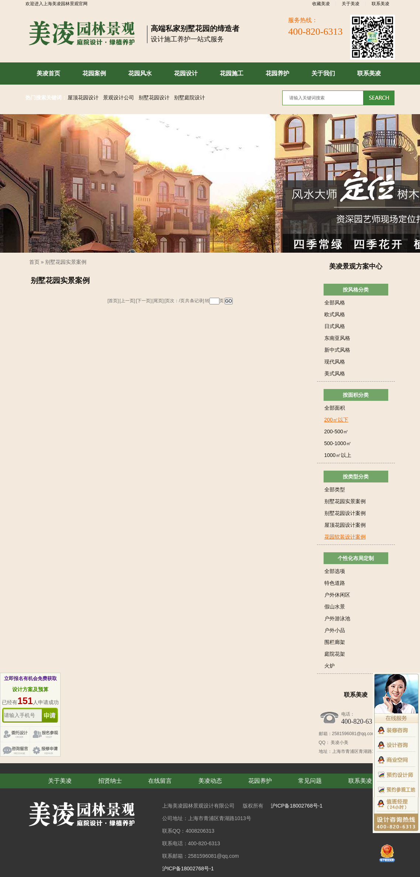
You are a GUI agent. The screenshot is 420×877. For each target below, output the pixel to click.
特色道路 (334, 583)
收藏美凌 (321, 3)
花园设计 (186, 73)
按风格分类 (356, 290)
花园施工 (231, 73)
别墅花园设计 (154, 97)
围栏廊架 (334, 642)
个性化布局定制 (356, 558)
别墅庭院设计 (189, 97)
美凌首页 (48, 73)
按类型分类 (356, 477)
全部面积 (334, 408)
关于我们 (323, 73)
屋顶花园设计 (83, 97)
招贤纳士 (110, 781)
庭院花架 (334, 654)
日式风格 (334, 326)
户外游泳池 (337, 618)
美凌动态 (210, 781)
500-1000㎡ (337, 443)
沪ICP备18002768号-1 (296, 806)
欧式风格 (334, 314)
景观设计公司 (118, 97)
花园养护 (277, 73)
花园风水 (140, 73)
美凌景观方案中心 (355, 266)
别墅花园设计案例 (345, 513)
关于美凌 (350, 3)
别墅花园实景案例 (65, 262)
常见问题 (310, 781)
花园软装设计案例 (345, 537)
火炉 (329, 666)
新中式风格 (337, 350)
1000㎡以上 (337, 455)
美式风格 (334, 373)
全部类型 (334, 489)
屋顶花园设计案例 (345, 525)
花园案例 (94, 73)
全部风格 (334, 303)
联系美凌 (380, 3)
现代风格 (334, 362)
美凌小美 (339, 742)
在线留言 (160, 781)
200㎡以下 (336, 420)
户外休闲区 (337, 595)
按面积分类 (356, 395)
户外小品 (334, 630)
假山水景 (334, 607)
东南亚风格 (337, 338)
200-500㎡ (336, 431)
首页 (34, 262)
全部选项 (334, 571)
